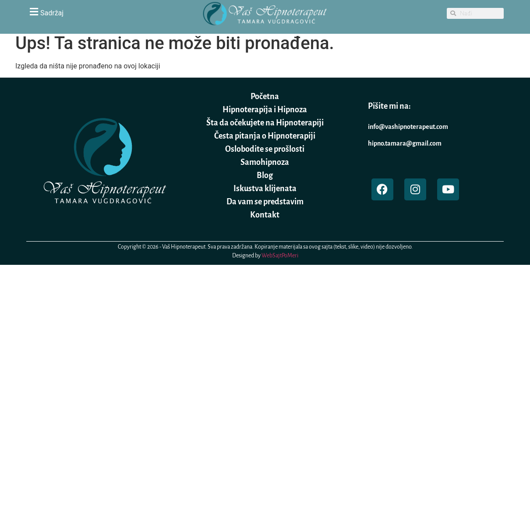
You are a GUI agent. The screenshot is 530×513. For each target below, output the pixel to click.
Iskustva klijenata (265, 188)
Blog (265, 175)
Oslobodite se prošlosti (264, 149)
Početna (265, 96)
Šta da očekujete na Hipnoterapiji (265, 122)
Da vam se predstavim (265, 201)
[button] (103, 12)
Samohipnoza (264, 162)
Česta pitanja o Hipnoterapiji (264, 136)
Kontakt (264, 214)
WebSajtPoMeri (279, 256)
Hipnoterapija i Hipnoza (265, 109)
